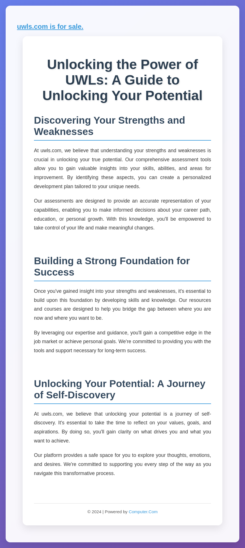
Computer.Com (143, 511)
